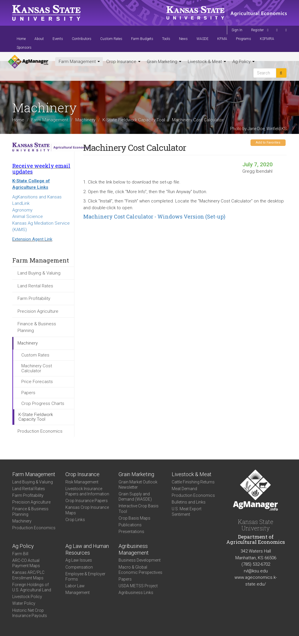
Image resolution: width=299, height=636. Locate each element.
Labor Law (75, 585)
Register (257, 30)
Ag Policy (243, 61)
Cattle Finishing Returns (193, 482)
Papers (28, 392)
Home (21, 39)
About (39, 39)
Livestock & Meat (207, 61)
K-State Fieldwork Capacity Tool (133, 120)
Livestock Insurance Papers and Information (87, 491)
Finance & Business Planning (37, 327)
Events (58, 39)
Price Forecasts (37, 381)
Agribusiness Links (136, 592)
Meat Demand (184, 488)
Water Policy (23, 603)
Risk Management (81, 482)
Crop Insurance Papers (86, 500)
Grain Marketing (164, 61)
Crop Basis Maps (134, 518)
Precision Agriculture (38, 311)
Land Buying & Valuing (39, 273)
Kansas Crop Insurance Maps (87, 510)
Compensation (79, 567)
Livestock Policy (27, 596)
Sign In (237, 30)
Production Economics (40, 431)
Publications (130, 525)
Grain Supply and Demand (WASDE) (135, 497)
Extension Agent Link (32, 239)
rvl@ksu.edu (256, 571)
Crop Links (75, 519)
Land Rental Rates (35, 286)
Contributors (81, 39)
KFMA (222, 39)
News (183, 39)
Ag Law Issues (78, 560)
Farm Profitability (34, 298)
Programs (243, 39)
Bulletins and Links (189, 502)
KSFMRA (267, 39)
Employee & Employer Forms (85, 576)
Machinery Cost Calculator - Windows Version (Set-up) (154, 216)
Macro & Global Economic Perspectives (140, 570)
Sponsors (24, 48)
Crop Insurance (123, 61)
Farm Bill (20, 553)
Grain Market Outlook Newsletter (138, 485)
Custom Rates (111, 39)
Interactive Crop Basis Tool (139, 508)
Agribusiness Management (134, 549)
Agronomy (22, 210)
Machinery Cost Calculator (36, 368)
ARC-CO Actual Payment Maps (26, 563)
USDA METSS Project (138, 585)
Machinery (85, 120)
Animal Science (27, 216)
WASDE (202, 39)
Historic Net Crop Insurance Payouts (29, 613)
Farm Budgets (142, 39)
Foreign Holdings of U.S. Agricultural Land (31, 587)
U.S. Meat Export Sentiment (186, 511)
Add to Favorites (268, 142)
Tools (166, 39)
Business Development (140, 560)
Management (77, 592)
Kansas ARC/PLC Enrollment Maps (28, 575)
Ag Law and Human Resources (87, 549)
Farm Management (79, 61)
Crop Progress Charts (42, 403)
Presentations (131, 531)
